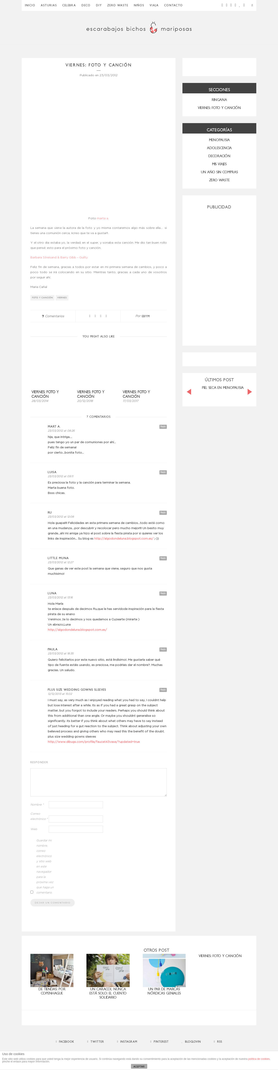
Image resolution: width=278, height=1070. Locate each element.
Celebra (69, 5)
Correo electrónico (39, 816)
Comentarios (53, 316)
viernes (62, 297)
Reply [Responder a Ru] (163, 512)
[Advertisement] (219, 276)
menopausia (219, 140)
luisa (52, 472)
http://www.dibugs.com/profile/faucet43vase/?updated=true (94, 742)
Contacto (173, 5)
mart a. (54, 426)
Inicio (30, 5)
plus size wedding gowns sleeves (77, 690)
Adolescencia (219, 148)
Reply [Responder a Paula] (163, 649)
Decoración (219, 156)
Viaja (154, 5)
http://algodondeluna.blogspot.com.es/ (123, 538)
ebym (146, 316)
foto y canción (42, 297)
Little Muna (58, 558)
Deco (86, 5)
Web (33, 829)
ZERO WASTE (117, 5)
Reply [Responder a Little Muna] (163, 558)
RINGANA (219, 100)
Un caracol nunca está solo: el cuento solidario (108, 993)
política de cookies (259, 1058)
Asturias (49, 5)
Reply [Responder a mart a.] (163, 426)
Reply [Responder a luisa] (163, 472)
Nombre (37, 805)
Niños (139, 5)
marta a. (103, 218)
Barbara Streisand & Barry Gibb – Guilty (59, 257)
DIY (99, 5)
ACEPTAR (138, 1066)
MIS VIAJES (219, 164)
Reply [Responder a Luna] (163, 593)
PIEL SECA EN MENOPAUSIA (223, 388)
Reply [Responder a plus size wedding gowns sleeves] (163, 689)
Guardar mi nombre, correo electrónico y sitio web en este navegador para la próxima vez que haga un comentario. (45, 866)
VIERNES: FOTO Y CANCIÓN (219, 108)
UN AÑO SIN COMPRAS (219, 172)
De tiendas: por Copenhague (51, 991)
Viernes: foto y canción (45, 394)
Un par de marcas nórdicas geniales (164, 991)
